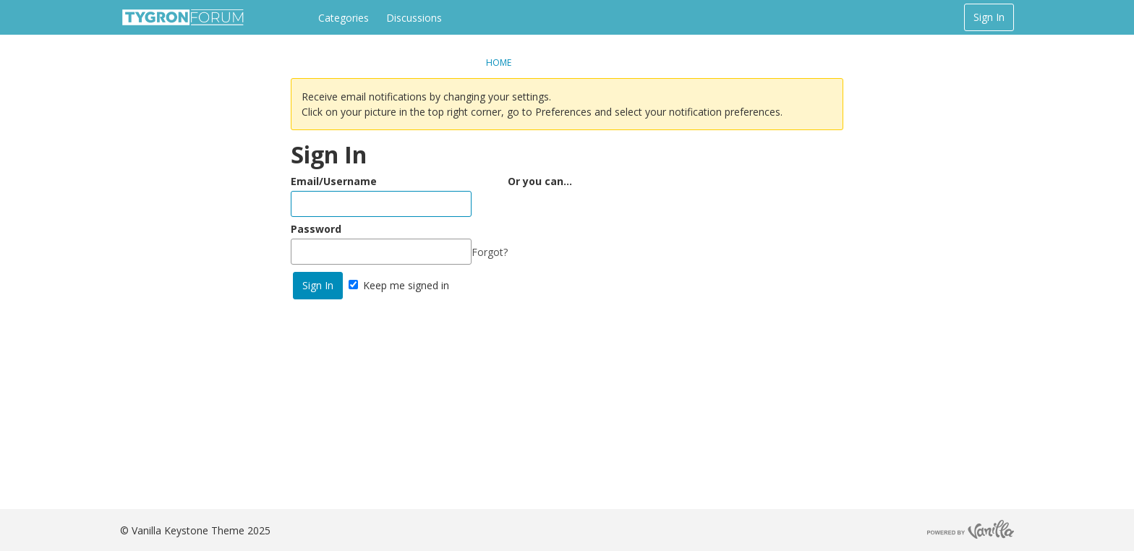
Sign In (989, 17)
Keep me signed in (399, 285)
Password (316, 229)
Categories (343, 18)
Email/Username (334, 181)
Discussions (414, 18)
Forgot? (490, 252)
